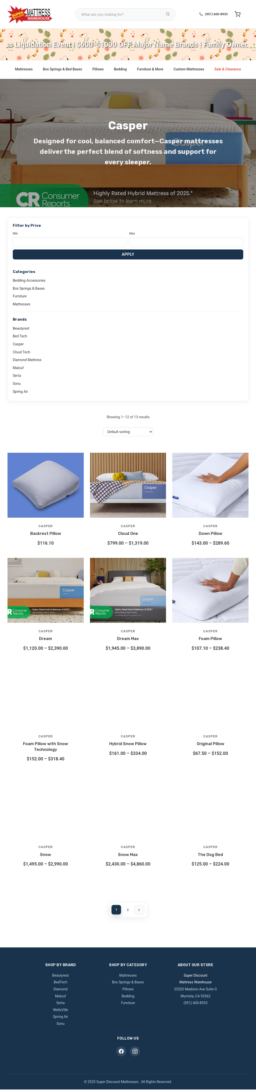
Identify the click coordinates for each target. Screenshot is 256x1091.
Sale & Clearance (227, 69)
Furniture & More (150, 69)
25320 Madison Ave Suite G (195, 991)
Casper (18, 344)
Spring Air (20, 392)
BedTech (60, 984)
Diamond (61, 991)
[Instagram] (135, 1053)
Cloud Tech (21, 352)
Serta (17, 376)
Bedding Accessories (29, 280)
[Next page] (141, 910)
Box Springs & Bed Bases (62, 69)
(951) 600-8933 (216, 14)
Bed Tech (20, 336)
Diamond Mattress (27, 360)
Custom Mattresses (189, 69)
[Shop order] (128, 431)
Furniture (20, 296)
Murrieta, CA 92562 (195, 998)
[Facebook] (121, 1053)
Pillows (98, 69)
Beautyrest (21, 328)
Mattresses (24, 69)
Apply (128, 254)
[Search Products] (167, 14)
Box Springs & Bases (29, 288)
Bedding (120, 69)
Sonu (17, 384)
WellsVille (60, 1011)
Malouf (18, 368)
